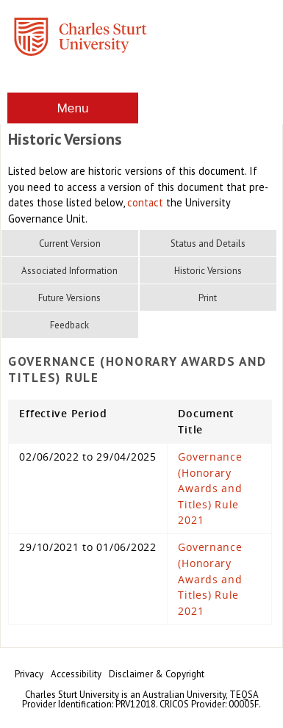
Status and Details (208, 243)
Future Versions (69, 298)
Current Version (70, 243)
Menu (72, 108)
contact (145, 202)
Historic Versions (208, 270)
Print (207, 298)
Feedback (69, 325)
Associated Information (69, 270)
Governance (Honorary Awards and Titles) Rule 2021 (210, 488)
